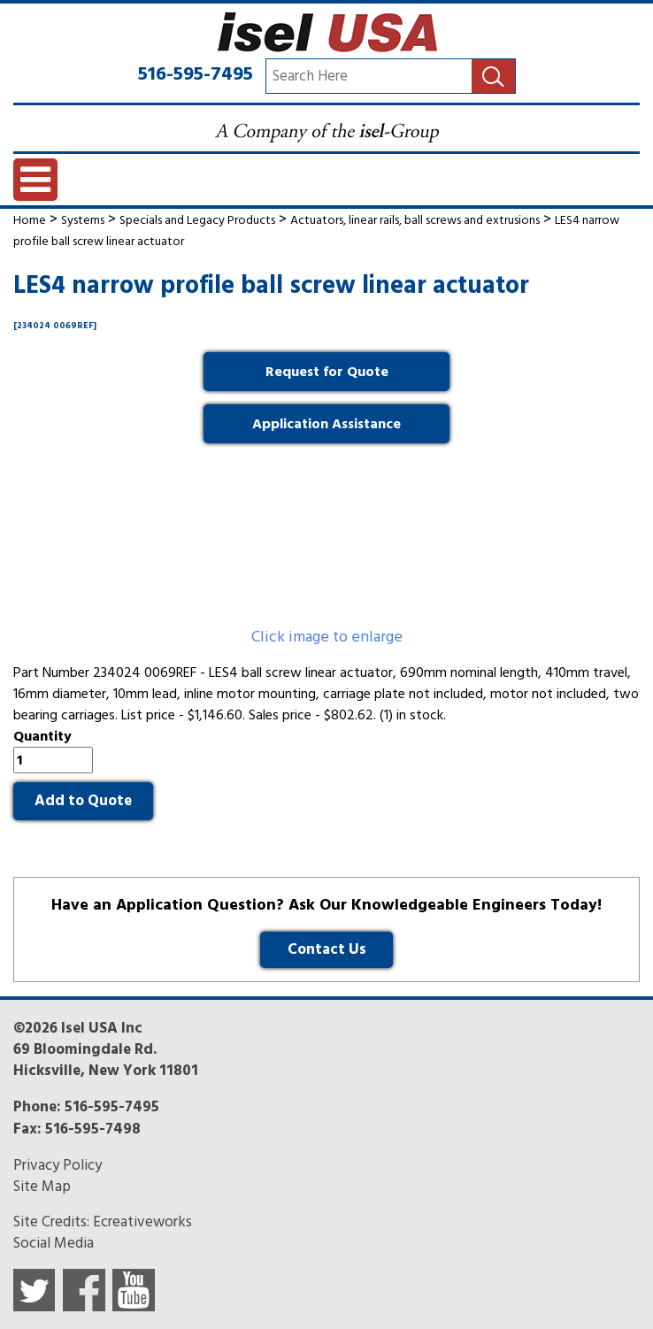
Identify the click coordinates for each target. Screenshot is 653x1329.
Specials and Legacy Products (197, 220)
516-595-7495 (195, 73)
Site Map (42, 1186)
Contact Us (327, 949)
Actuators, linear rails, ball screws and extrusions (415, 220)
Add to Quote (83, 800)
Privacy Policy (57, 1165)
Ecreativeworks (142, 1222)
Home (29, 220)
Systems (82, 220)
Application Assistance (326, 423)
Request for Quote (326, 371)
